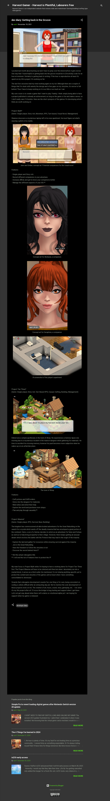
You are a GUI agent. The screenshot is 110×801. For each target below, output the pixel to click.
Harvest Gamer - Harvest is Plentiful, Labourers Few (43, 5)
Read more (78, 725)
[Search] (101, 6)
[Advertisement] (96, 49)
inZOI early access (19, 757)
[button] (81, 20)
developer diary (22, 606)
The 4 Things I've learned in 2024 (25, 732)
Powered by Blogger (55, 786)
